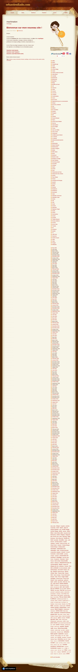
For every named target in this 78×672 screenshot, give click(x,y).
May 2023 (54, 299)
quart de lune (56, 626)
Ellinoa (53, 108)
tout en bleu (55, 224)
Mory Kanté (60, 614)
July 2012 (54, 495)
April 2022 (54, 319)
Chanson (54, 87)
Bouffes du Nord (56, 84)
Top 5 (61, 644)
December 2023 (55, 289)
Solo (53, 202)
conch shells (59, 554)
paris (57, 619)
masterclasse (62, 607)
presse (57, 624)
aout (60, 529)
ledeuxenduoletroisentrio (57, 140)
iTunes (53, 128)
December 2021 (55, 326)
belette (58, 534)
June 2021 (54, 335)
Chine (53, 89)
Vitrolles (69, 650)
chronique (53, 548)
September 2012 (56, 491)
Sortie (53, 204)
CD (53, 86)
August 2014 (55, 456)
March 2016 (55, 427)
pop (51, 624)
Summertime (55, 214)
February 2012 (55, 503)
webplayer (59, 651)
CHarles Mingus (66, 545)
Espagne (54, 113)
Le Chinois (54, 136)
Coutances (56, 559)
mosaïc (64, 614)
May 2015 (54, 442)
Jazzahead (54, 133)
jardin (52, 586)
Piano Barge (55, 177)
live (53, 141)
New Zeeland (55, 160)
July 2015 (54, 439)
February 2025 (55, 269)
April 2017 (54, 408)
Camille (65, 541)
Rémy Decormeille (62, 628)
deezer (52, 562)
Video (53, 239)
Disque (53, 103)
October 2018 (55, 381)
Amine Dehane (55, 529)
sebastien (67, 630)
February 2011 (55, 522)
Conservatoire (55, 96)
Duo (53, 106)
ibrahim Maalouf (64, 583)
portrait (54, 624)
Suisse (53, 212)
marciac (68, 605)
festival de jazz (61, 571)
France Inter (61, 573)
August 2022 (55, 313)
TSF (62, 648)
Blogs (53, 82)
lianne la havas (58, 604)
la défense (53, 598)
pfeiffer (64, 621)
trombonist (66, 646)
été (53, 114)
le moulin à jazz (57, 602)
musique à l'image (54, 616)
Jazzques (58, 593)
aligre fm (66, 527)
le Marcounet (65, 600)
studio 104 (65, 639)
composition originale (55, 552)
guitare (55, 581)
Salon (53, 194)
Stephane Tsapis (56, 209)
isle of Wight (55, 126)
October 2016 (55, 416)
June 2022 (54, 316)
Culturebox (62, 559)
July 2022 (54, 314)
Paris (53, 170)
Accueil (12, 12)
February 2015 (55, 447)
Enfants (54, 111)
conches (30, 59)
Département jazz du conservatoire (60, 101)
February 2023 (55, 303)
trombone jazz (60, 646)
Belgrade (68, 534)
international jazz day (64, 585)
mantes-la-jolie (62, 605)
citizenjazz (53, 550)
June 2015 (54, 441)
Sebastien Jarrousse (56, 195)
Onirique (54, 165)
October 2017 (55, 398)
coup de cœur (65, 557)
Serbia (53, 199)
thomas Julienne (56, 221)
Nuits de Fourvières (66, 616)
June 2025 (54, 263)
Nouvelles (54, 163)
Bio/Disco (33, 12)
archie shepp (65, 529)
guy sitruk (60, 581)
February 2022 (55, 322)
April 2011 (54, 519)
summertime (61, 640)
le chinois (60, 600)
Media (53, 150)
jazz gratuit (57, 590)
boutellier (56, 540)
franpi (56, 576)
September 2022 (56, 311)
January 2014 (55, 466)
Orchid (53, 168)
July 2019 (54, 368)
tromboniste (18, 59)
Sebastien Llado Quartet (12, 50)
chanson (59, 545)
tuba (33, 59)
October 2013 (55, 471)
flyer (56, 573)
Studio (53, 210)
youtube (64, 653)
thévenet (55, 644)
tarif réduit (61, 642)
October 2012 (55, 489)
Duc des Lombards (56, 104)
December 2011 (55, 506)
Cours (53, 98)
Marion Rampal (55, 145)
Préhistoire (62, 624)
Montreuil (54, 155)
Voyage (54, 242)
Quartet (54, 182)
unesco (55, 650)
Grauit (56, 580)
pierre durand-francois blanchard (64, 622)
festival (55, 571)
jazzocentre (66, 592)
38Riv (53, 60)
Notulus (60, 616)
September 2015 (56, 436)
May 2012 (54, 498)
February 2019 (55, 376)
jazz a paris (66, 587)
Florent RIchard (55, 118)
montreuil (56, 612)
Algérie (53, 67)
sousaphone (64, 637)
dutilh (69, 568)
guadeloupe (60, 580)
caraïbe (57, 543)
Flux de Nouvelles (56, 657)
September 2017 (56, 400)
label (56, 600)
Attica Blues (55, 74)
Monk (53, 153)
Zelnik (67, 653)
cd (68, 543)
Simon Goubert (58, 635)
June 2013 (54, 477)
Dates (23, 12)
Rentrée (54, 187)
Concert (54, 91)
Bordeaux (53, 538)
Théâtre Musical (55, 219)
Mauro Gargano (55, 148)
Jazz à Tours (55, 131)
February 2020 (55, 358)
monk (52, 612)
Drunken (66, 566)
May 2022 (54, 318)
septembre (61, 633)
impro (52, 585)
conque (14, 59)
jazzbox (62, 592)
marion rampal (55, 607)
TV (53, 232)
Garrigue (53, 578)
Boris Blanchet (59, 538)
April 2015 (54, 444)
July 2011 (54, 514)
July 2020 (54, 351)
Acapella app (55, 64)
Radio (53, 185)
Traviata (54, 226)
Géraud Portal (59, 578)
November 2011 (55, 508)
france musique (57, 575)
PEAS (60, 619)
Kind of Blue (56, 597)
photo (68, 621)
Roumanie (54, 192)
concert (63, 552)
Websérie (54, 244)
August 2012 (55, 493)
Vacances (54, 236)
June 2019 (54, 370)
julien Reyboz (60, 595)
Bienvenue (20, 30)
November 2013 (55, 469)
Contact (19, 668)
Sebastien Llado (55, 197)
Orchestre (63, 617)
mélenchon (53, 610)
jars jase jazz (56, 586)
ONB (52, 617)
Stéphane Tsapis (54, 639)
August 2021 (55, 332)
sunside (53, 642)
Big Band (54, 81)
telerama (64, 642)
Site (53, 200)
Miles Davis (54, 151)
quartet (40, 59)
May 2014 (54, 460)
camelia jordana (58, 541)
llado (37, 59)
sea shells (63, 630)
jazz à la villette (63, 588)
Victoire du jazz (55, 237)
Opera (53, 167)
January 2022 (55, 324)
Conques (65, 12)
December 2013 (55, 468)
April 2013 (54, 480)
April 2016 (54, 425)
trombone (10, 59)
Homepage (9, 23)
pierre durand (54, 622)
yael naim (60, 653)
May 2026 (54, 247)
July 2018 (54, 386)
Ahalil (53, 65)
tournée (54, 222)
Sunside (54, 217)
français (22, 59)
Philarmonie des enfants (57, 173)
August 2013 (55, 474)
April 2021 (54, 338)
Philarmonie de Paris (57, 172)
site (62, 635)
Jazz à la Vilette (55, 130)
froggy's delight (64, 576)
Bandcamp (54, 77)
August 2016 (55, 419)
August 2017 (55, 402)
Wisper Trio (56, 653)
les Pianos (63, 602)
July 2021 (54, 333)
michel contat (59, 610)
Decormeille (64, 561)
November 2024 (55, 273)
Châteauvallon (61, 546)
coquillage (26, 59)
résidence (52, 630)
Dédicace (57, 562)
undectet (52, 650)
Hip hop (54, 123)
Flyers (53, 119)
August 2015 (55, 437)
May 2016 (54, 424)
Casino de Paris (63, 543)
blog (69, 536)
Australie (54, 76)
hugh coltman (56, 583)
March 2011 (55, 521)
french (59, 576)
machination (9, 60)
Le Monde (54, 138)
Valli (62, 650)
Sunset (53, 215)
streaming (60, 639)
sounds (59, 637)
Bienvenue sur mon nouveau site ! (24, 27)
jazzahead (57, 592)
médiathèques (66, 609)
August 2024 (55, 277)
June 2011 (54, 515)
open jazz (55, 617)
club (58, 550)
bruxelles (61, 540)
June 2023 (54, 297)
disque (58, 526)
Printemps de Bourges (57, 180)
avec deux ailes (58, 533)
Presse (53, 178)
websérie (64, 651)
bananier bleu (67, 533)
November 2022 (55, 308)
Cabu (66, 540)
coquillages (40, 38)
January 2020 (55, 360)
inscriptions (56, 585)
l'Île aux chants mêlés (64, 597)
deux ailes (53, 526)
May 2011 (54, 517)
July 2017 (54, 404)
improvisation (55, 124)
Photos (54, 12)
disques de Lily (55, 566)
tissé (58, 644)
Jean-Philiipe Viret (65, 593)
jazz (35, 59)
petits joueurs (59, 621)
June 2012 (54, 496)
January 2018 (55, 394)
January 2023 (55, 305)
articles (64, 531)
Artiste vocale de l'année (57, 72)
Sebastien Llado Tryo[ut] (12, 52)
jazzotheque (53, 593)
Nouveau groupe (56, 162)
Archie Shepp (55, 69)
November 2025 (55, 256)
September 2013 (56, 473)
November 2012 (55, 488)
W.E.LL (55, 651)
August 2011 (55, 512)
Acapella (62, 526)
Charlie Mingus (54, 546)
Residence (54, 189)
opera (59, 617)
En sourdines (55, 109)
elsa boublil (60, 569)
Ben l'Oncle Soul (55, 536)
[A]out (53, 62)
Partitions (44, 12)
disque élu (65, 564)
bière (60, 536)
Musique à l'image (56, 158)
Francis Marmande (65, 575)
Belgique (63, 534)
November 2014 (55, 451)
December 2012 (55, 486)
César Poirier (54, 545)
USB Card (54, 234)
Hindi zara (65, 581)
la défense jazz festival (57, 135)
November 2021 (55, 327)
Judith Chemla (54, 595)
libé (67, 604)
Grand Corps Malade (57, 121)
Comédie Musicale (64, 550)
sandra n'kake (57, 630)
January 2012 (55, 504)
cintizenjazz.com (61, 548)
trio (53, 227)
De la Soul (54, 99)
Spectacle (54, 207)
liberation (64, 604)
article (60, 531)
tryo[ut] (43, 59)
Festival (54, 116)
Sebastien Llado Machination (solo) (15, 53)
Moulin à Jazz (55, 156)
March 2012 (55, 501)
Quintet (54, 183)
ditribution (61, 566)
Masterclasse (55, 146)
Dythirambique (54, 569)
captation (53, 543)
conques (57, 555)
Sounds (54, 205)
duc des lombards (63, 568)
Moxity (68, 614)
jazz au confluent (55, 588)
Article (53, 71)
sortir (56, 637)
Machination (55, 143)
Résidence (54, 190)
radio (52, 628)
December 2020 (55, 344)
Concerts (54, 92)
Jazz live (62, 590)
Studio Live (56, 640)
